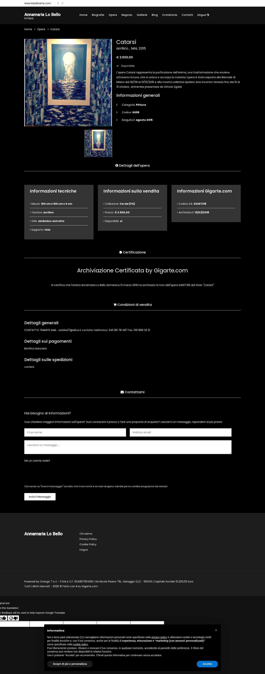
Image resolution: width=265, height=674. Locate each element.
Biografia (98, 15)
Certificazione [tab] (132, 252)
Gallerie (142, 15)
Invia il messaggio (40, 497)
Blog (155, 15)
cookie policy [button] (80, 644)
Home (83, 15)
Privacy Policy (88, 539)
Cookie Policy (88, 545)
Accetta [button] (207, 663)
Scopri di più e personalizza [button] (70, 663)
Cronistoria (169, 15)
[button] (216, 630)
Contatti (187, 15)
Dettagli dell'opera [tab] (132, 165)
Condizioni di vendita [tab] (132, 304)
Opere (113, 15)
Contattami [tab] (132, 392)
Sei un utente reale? (37, 461)
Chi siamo (86, 534)
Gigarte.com (90, 586)
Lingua (203, 15)
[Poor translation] (13, 618)
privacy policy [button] (159, 637)
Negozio (126, 15)
